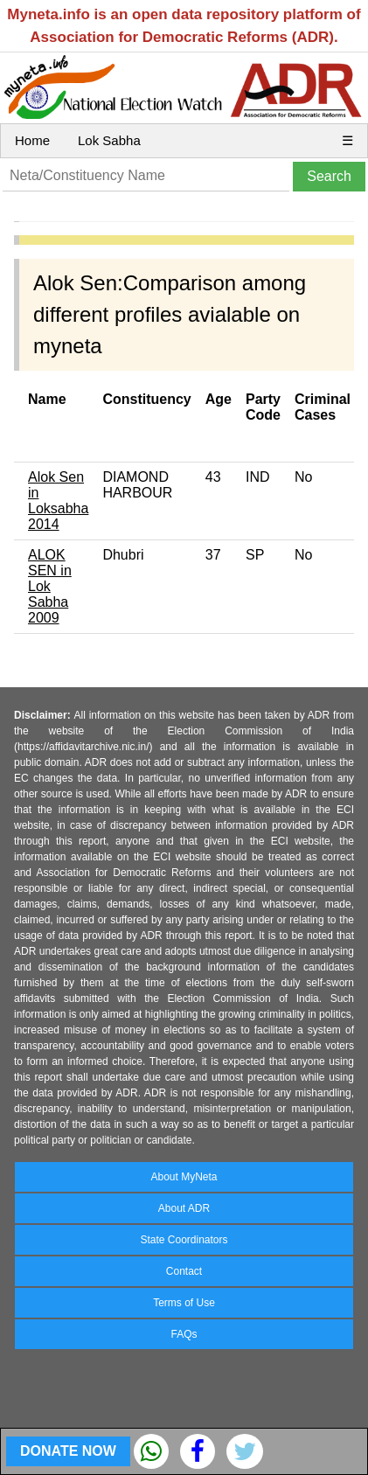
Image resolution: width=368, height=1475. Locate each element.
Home (32, 140)
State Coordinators (183, 1240)
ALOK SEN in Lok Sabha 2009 (50, 586)
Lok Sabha (109, 140)
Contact (184, 1271)
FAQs (183, 1334)
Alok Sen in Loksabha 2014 (58, 501)
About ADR (184, 1208)
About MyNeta (183, 1177)
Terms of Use (184, 1303)
